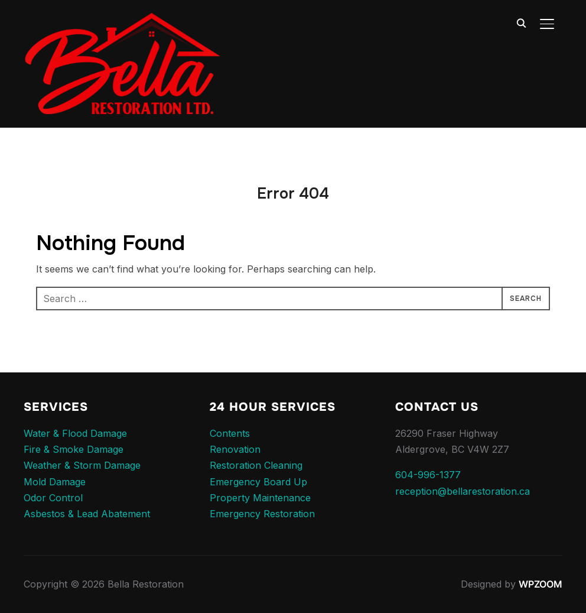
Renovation (235, 449)
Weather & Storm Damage (82, 465)
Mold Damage (55, 482)
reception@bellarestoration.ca (462, 491)
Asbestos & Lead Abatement (87, 514)
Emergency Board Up (258, 482)
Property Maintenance (260, 498)
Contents (230, 433)
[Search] (521, 22)
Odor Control (53, 498)
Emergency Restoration (262, 514)
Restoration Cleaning (256, 465)
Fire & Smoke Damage (73, 449)
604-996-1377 (428, 475)
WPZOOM (540, 584)
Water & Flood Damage (75, 433)
